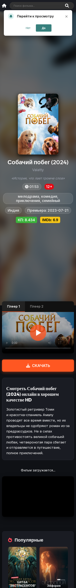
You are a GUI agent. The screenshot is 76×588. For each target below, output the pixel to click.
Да (44, 28)
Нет (28, 28)
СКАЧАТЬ (38, 365)
